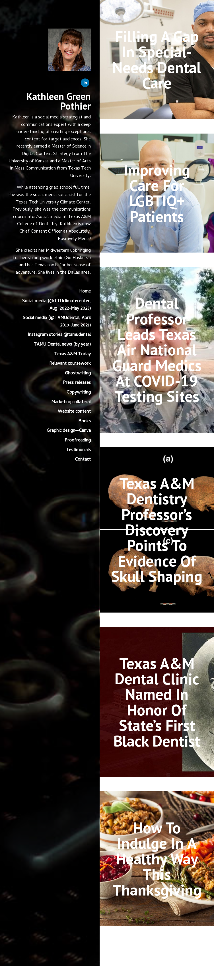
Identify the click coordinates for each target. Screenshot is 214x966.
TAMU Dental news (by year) (62, 344)
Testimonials (78, 450)
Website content (74, 412)
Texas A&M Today (72, 354)
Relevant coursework (70, 364)
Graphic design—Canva (69, 431)
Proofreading (78, 440)
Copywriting (79, 392)
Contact (83, 459)
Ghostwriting (78, 373)
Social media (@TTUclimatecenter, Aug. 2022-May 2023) (56, 305)
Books (84, 421)
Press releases (77, 383)
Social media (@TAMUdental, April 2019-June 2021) (57, 321)
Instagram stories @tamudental (59, 335)
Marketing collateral (71, 402)
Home (85, 291)
